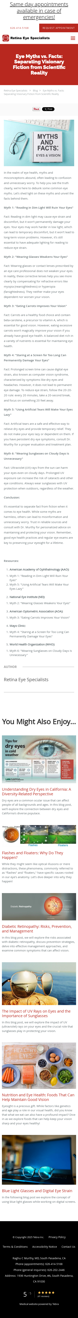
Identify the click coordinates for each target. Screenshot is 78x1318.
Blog (35, 90)
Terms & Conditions (15, 1246)
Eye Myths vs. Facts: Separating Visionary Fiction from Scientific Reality (34, 92)
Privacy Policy (57, 1237)
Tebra (55, 1304)
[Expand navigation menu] (73, 38)
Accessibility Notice (44, 1246)
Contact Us (68, 1246)
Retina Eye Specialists (15, 90)
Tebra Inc (38, 1237)
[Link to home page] (34, 38)
